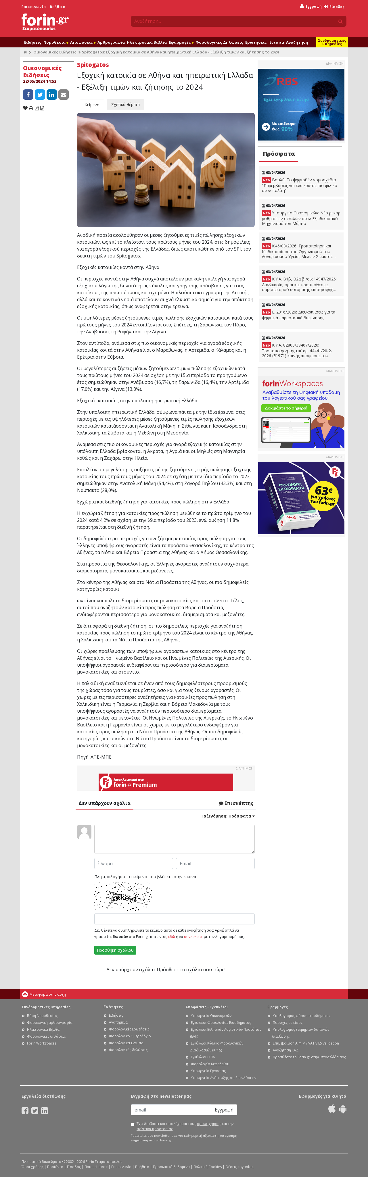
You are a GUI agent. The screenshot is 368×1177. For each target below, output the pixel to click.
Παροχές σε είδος (287, 1022)
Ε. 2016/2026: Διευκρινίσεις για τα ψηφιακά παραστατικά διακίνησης (298, 314)
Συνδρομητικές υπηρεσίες (332, 42)
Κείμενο (92, 104)
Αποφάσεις (82, 42)
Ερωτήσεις (256, 42)
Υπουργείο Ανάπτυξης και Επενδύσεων (223, 1077)
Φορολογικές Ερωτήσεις (129, 1029)
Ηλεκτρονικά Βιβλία (147, 42)
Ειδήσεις (32, 42)
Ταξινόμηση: (228, 816)
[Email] (171, 1109)
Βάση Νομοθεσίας (42, 1015)
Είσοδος (334, 6)
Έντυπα (276, 42)
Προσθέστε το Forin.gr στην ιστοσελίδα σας (309, 1057)
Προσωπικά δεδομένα (171, 1166)
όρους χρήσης (209, 1123)
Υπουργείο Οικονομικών (211, 1015)
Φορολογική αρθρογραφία (49, 1022)
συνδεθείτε (193, 936)
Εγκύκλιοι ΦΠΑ (203, 1057)
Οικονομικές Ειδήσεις (54, 52)
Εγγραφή (311, 6)
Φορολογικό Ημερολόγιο (130, 1036)
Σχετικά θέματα (125, 104)
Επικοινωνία (34, 6)
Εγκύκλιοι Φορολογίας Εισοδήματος (221, 1022)
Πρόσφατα (279, 153)
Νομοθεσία (55, 42)
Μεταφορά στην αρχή (48, 994)
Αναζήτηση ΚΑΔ (286, 1050)
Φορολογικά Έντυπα (126, 1043)
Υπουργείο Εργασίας (208, 1070)
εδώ (171, 936)
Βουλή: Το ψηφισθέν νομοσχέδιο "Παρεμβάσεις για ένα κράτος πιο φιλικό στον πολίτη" (299, 185)
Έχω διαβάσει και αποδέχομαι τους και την (185, 1126)
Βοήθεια (57, 6)
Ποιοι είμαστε (96, 1166)
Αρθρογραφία (111, 42)
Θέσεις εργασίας (239, 1166)
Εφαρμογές (181, 42)
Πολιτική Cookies (207, 1166)
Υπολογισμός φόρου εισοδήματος (301, 1015)
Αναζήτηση (297, 42)
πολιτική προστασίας (155, 1128)
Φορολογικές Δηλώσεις (219, 42)
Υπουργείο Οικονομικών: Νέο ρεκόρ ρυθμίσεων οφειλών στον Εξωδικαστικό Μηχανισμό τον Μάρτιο (301, 218)
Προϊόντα (55, 1166)
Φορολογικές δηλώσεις (46, 1036)
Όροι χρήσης (32, 1166)
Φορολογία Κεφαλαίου (210, 1063)
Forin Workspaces (41, 1043)
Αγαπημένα (118, 1022)
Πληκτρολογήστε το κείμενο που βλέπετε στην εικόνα (145, 876)
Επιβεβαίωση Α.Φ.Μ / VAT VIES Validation (306, 1043)
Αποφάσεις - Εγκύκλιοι (206, 1007)
